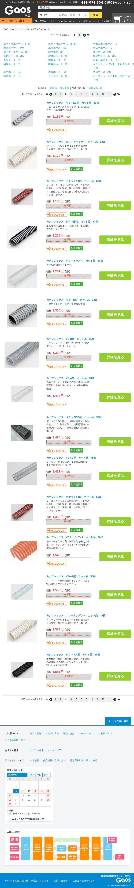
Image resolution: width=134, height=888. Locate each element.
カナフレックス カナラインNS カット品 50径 (74, 496)
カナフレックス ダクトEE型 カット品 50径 (72, 102)
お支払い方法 (52, 733)
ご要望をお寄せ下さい (84, 880)
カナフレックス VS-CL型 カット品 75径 (71, 457)
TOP (6, 29)
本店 (27, 15)
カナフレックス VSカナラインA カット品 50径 (74, 537)
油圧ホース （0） (102, 51)
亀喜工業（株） (23, 880)
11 (109, 94)
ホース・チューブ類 (20, 29)
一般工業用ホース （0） (106, 43)
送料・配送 (35, 733)
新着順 (53, 88)
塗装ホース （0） (58, 60)
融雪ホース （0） (102, 71)
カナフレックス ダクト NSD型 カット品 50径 (74, 417)
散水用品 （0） (56, 51)
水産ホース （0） (58, 47)
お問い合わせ (61, 880)
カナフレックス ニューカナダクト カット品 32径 (75, 142)
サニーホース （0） (104, 47)
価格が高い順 (95, 88)
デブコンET (81, 21)
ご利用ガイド (105, 733)
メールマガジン (87, 733)
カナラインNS (55, 21)
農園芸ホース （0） (14, 47)
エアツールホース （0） (16, 51)
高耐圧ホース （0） (14, 56)
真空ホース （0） (13, 71)
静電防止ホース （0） (105, 56)
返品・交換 (69, 733)
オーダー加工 (54, 750)
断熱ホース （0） (13, 76)
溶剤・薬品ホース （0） (106, 60)
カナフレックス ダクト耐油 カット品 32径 (72, 221)
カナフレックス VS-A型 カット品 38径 (70, 378)
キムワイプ (69, 21)
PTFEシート (111, 21)
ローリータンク (96, 21)
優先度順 (64, 88)
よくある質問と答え (15, 740)
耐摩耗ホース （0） (59, 56)
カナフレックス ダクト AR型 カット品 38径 (73, 654)
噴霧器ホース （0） (59, 64)
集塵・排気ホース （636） (62, 43)
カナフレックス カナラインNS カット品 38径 (74, 181)
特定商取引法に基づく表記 (83, 760)
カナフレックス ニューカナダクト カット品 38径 (75, 615)
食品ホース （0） (13, 60)
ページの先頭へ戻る (118, 721)
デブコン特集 (37, 750)
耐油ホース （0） (13, 64)
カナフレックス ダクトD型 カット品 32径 (71, 299)
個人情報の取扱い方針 (54, 760)
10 (103, 94)
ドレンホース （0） (59, 76)
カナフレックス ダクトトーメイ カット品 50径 (74, 260)
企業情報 (34, 760)
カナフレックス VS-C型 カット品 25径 (70, 339)
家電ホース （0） (58, 71)
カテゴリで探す (17, 20)
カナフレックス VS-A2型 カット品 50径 (71, 576)
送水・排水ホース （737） (18, 43)
